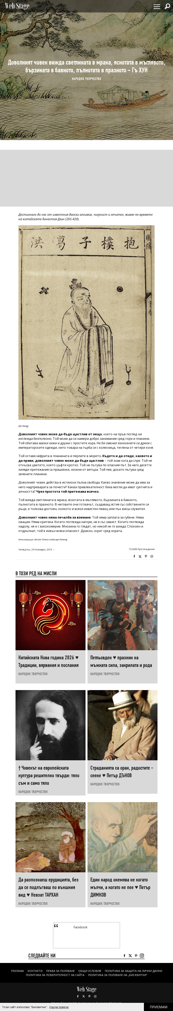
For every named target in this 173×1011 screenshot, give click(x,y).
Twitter (140, 556)
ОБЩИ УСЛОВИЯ (89, 971)
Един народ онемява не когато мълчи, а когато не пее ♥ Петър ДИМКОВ (120, 887)
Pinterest (89, 996)
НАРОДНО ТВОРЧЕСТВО (86, 79)
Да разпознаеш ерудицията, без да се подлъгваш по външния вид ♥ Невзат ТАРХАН (48, 887)
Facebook (134, 556)
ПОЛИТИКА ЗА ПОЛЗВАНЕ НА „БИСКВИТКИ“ (117, 975)
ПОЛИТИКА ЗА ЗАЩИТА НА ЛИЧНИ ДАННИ (133, 971)
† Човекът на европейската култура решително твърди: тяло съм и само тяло (48, 775)
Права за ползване (60, 971)
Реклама (17, 971)
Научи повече (59, 1007)
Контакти (35, 971)
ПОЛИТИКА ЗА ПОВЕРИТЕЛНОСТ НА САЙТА (55, 975)
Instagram (152, 556)
